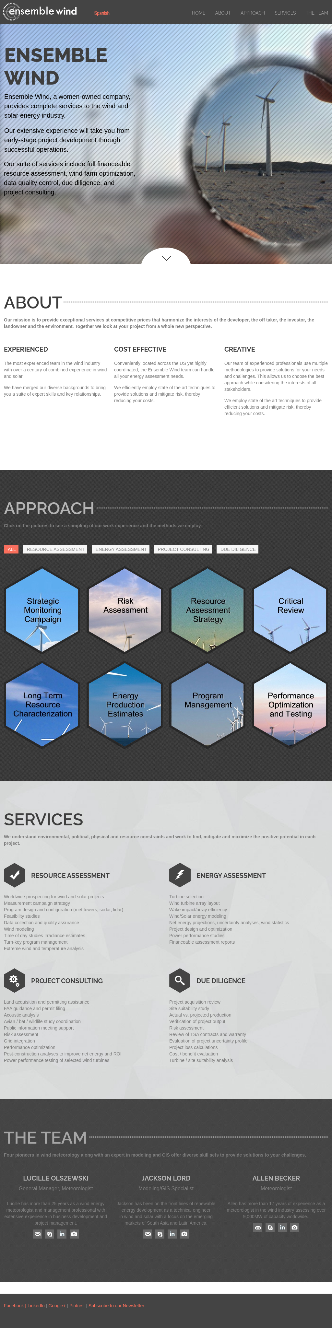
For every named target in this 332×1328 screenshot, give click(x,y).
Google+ (56, 1305)
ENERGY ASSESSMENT (121, 549)
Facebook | (16, 1305)
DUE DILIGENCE (238, 549)
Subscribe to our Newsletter (116, 1305)
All (12, 549)
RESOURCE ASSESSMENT (56, 549)
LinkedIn (37, 1305)
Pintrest (77, 1305)
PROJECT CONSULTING (183, 549)
